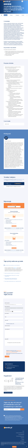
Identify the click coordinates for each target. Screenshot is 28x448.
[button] (22, 1)
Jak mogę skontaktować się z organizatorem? (13, 281)
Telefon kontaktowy (7, 325)
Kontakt (23, 439)
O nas (23, 431)
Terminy (23, 15)
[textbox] (13, 206)
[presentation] (11, 348)
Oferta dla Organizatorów (20, 436)
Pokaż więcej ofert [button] (8, 392)
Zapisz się (15, 267)
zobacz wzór (14, 223)
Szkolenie (5, 15)
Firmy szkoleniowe (21, 434)
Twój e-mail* (6, 320)
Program (11, 15)
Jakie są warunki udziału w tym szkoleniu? (12, 273)
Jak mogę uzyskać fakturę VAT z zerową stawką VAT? (12, 276)
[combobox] (14, 206)
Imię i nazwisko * (7, 313)
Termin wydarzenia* (7, 309)
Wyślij (7, 356)
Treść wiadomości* (7, 329)
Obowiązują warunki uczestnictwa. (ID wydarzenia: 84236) (14, 229)
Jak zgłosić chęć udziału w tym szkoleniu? (12, 265)
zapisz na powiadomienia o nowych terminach (15, 180)
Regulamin (22, 437)
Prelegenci (17, 15)
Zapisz (22, 409)
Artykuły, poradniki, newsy (20, 432)
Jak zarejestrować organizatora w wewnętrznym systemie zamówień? (11, 278)
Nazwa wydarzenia (7, 306)
